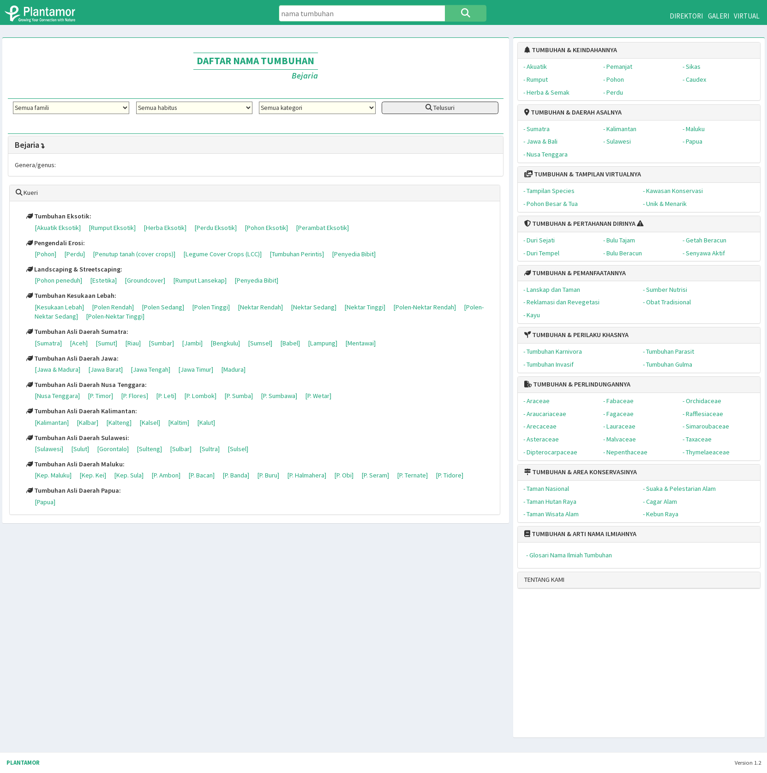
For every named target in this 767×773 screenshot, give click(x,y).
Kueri (27, 192)
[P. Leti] (166, 396)
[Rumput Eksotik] (112, 227)
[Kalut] (206, 422)
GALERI (718, 16)
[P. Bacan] (201, 475)
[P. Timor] (100, 396)
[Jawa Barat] (105, 369)
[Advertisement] (631, 667)
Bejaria (30, 144)
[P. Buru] (268, 475)
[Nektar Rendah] (260, 307)
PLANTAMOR (23, 762)
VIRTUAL (747, 16)
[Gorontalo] (113, 449)
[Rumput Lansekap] (200, 280)
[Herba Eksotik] (165, 227)
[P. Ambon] (165, 475)
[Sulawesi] (49, 449)
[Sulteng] (149, 449)
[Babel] (290, 343)
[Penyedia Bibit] (354, 254)
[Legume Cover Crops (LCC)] (222, 254)
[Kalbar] (87, 422)
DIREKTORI (686, 16)
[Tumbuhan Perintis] (297, 254)
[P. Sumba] (238, 396)
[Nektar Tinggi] (364, 307)
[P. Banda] (235, 475)
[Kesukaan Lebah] (59, 307)
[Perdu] (74, 254)
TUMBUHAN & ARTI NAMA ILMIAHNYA (580, 534)
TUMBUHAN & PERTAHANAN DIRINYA (579, 223)
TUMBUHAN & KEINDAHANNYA (570, 50)
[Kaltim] (178, 422)
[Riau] (133, 343)
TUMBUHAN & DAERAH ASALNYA (573, 112)
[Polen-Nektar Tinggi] (115, 316)
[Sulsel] (238, 449)
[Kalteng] (119, 422)
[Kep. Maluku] (53, 475)
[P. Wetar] (318, 396)
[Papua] (45, 502)
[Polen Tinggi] (211, 307)
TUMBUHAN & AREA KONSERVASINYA (580, 472)
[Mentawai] (360, 343)
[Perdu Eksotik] (215, 227)
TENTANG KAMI (544, 579)
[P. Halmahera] (306, 475)
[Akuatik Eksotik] (58, 227)
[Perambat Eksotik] (322, 227)
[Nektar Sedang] (313, 307)
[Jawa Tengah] (150, 369)
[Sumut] (106, 343)
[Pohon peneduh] (58, 280)
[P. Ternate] (412, 475)
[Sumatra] (48, 343)
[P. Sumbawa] (279, 396)
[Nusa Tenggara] (57, 396)
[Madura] (233, 369)
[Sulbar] (181, 449)
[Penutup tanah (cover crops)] (134, 254)
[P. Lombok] (200, 396)
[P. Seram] (375, 475)
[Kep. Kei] (92, 475)
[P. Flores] (134, 396)
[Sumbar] (161, 343)
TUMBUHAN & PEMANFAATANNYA (575, 273)
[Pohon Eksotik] (266, 227)
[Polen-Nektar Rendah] (424, 307)
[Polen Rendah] (113, 307)
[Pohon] (45, 254)
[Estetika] (103, 280)
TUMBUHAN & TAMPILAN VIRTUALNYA (582, 174)
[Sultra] (209, 449)
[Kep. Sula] (129, 475)
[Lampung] (322, 343)
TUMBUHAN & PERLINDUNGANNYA (577, 384)
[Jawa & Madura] (57, 369)
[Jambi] (192, 343)
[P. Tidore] (449, 475)
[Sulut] (80, 449)
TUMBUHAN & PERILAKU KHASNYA (576, 335)
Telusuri (440, 107)
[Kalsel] (149, 422)
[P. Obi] (344, 475)
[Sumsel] (260, 343)
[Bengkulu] (225, 343)
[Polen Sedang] (163, 307)
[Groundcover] (145, 280)
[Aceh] (79, 343)
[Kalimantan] (52, 422)
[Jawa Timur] (195, 369)
